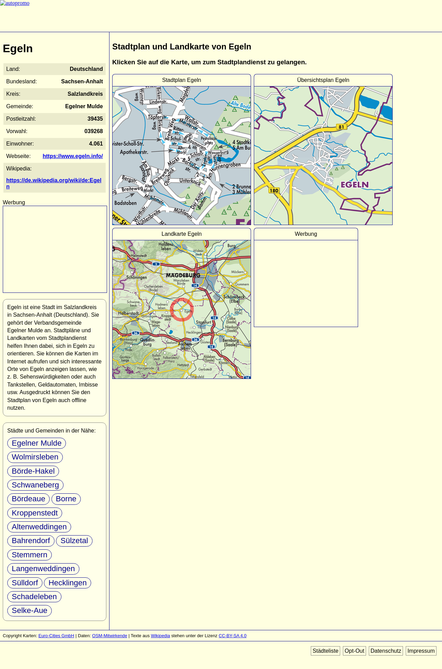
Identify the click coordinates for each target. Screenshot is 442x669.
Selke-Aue (29, 610)
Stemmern (29, 554)
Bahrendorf (31, 540)
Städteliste (325, 651)
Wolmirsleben (35, 457)
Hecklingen (67, 582)
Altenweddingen (39, 526)
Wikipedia (160, 635)
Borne (66, 498)
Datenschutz (386, 651)
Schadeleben (34, 596)
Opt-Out (354, 651)
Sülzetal (74, 540)
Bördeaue (28, 498)
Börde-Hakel (33, 471)
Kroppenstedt (35, 513)
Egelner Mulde (36, 443)
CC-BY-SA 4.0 (233, 635)
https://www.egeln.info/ (72, 156)
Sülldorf (25, 582)
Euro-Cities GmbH (56, 635)
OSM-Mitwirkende (109, 635)
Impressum (421, 651)
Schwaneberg (35, 485)
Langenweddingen (43, 568)
